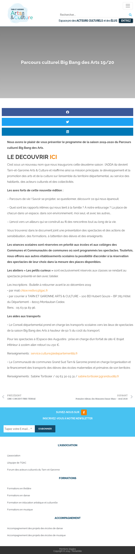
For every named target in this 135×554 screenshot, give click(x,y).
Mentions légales (67, 549)
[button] (67, 112)
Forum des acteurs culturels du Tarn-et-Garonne (33, 469)
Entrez (126, 20)
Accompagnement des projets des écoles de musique (36, 535)
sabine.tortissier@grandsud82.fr (98, 376)
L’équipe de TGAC (16, 462)
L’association (13, 455)
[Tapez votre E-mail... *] (19, 428)
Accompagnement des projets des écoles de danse (35, 528)
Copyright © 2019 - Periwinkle (67, 551)
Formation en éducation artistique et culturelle (32, 502)
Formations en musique (20, 509)
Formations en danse (18, 495)
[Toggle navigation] (128, 5)
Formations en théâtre (19, 488)
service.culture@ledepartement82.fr (54, 353)
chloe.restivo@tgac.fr (34, 290)
